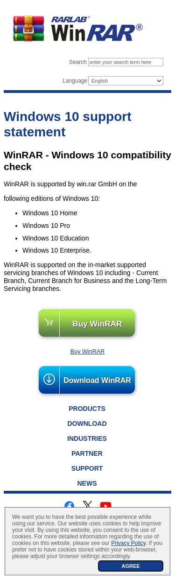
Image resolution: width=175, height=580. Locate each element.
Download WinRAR (97, 380)
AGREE (130, 566)
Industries (87, 438)
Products (87, 408)
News (87, 483)
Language (75, 81)
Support (87, 468)
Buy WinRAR (97, 323)
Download (87, 423)
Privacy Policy (128, 543)
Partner (87, 453)
